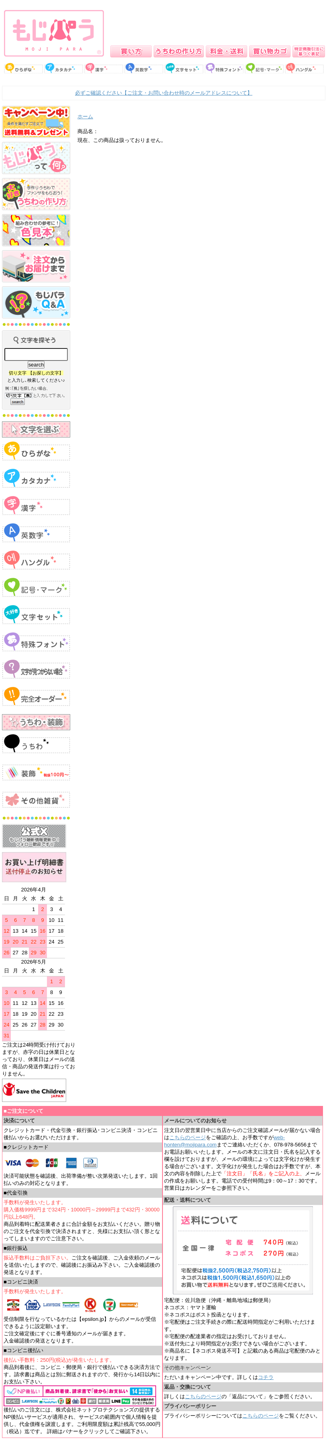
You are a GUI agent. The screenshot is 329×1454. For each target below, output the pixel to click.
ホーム (85, 116)
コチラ (266, 1377)
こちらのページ (187, 1137)
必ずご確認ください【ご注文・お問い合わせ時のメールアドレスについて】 (163, 93)
